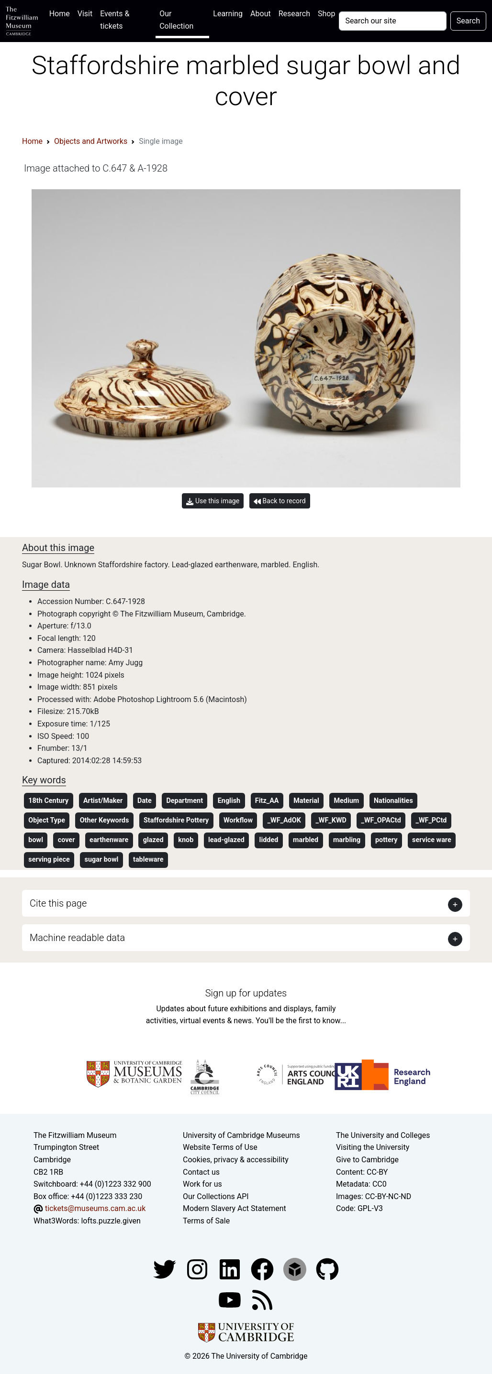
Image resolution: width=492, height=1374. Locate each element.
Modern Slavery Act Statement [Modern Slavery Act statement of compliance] (234, 1208)
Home (61, 12)
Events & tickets (114, 20)
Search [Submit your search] (468, 20)
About (260, 13)
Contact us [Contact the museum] (201, 1172)
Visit (85, 13)
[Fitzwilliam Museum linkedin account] (263, 1268)
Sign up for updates (246, 993)
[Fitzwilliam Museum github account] (327, 1268)
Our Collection (176, 20)
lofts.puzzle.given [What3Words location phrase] (110, 1220)
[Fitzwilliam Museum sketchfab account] (296, 1268)
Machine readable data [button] (77, 937)
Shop (326, 13)
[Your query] (392, 21)
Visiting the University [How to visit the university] (372, 1147)
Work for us (202, 1184)
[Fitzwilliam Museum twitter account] (165, 1268)
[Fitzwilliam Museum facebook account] (230, 1268)
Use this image (212, 501)
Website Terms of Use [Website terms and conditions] (220, 1147)
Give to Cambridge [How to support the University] (367, 1159)
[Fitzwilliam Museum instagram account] (198, 1268)
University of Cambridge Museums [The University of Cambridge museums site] (241, 1135)
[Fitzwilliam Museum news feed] (262, 1299)
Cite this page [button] (58, 903)
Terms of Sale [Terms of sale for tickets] (206, 1220)
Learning (228, 13)
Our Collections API (216, 1196)
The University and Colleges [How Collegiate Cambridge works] (383, 1135)
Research (294, 13)
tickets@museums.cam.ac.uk (95, 1208)
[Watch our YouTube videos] (230, 1299)
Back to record (279, 501)
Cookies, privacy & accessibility (236, 1159)
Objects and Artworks (90, 141)
